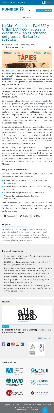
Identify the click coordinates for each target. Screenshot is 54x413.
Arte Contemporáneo (24, 229)
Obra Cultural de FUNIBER (16, 70)
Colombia (8, 45)
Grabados (23, 235)
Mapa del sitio (21, 410)
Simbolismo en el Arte (39, 237)
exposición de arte (10, 235)
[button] (49, 2)
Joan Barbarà (35, 235)
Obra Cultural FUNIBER (19, 237)
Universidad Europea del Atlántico (17, 240)
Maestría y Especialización (13, 2)
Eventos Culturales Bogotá (35, 232)
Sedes (27, 17)
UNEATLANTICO (23, 73)
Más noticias (44, 338)
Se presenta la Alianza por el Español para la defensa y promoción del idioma (26, 330)
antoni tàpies (8, 229)
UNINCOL (7, 79)
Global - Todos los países (23, 45)
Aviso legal (34, 410)
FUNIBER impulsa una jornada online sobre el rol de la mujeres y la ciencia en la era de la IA (27, 263)
